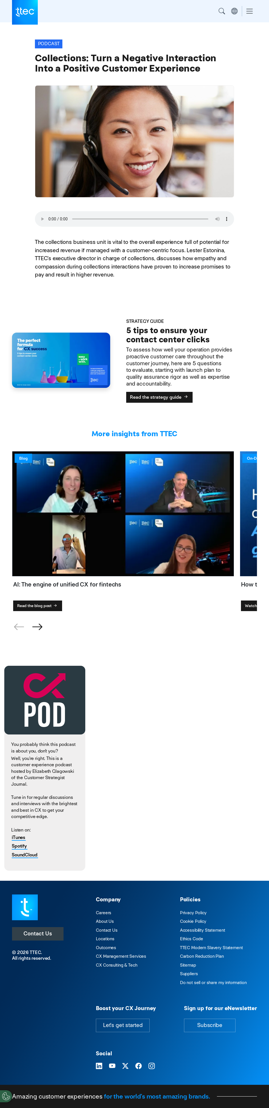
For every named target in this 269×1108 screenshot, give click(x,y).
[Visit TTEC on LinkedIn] (99, 1066)
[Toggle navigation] (249, 11)
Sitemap (188, 965)
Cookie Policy (193, 921)
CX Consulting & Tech (116, 965)
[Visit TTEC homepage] (25, 907)
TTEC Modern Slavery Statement (211, 947)
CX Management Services (121, 956)
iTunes (18, 837)
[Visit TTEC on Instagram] (152, 1066)
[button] (37, 627)
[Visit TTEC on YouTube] (112, 1066)
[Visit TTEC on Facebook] (138, 1066)
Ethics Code (191, 938)
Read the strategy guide (159, 397)
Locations (105, 938)
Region (234, 11)
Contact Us (37, 933)
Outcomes (106, 947)
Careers (103, 912)
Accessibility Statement (202, 930)
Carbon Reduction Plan (202, 956)
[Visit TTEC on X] (125, 1066)
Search (222, 11)
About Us (105, 921)
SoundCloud (24, 855)
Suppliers (189, 973)
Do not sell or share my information (213, 982)
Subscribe (209, 1025)
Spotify (19, 846)
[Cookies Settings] (6, 1096)
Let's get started (123, 1025)
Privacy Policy (193, 912)
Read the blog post (37, 605)
